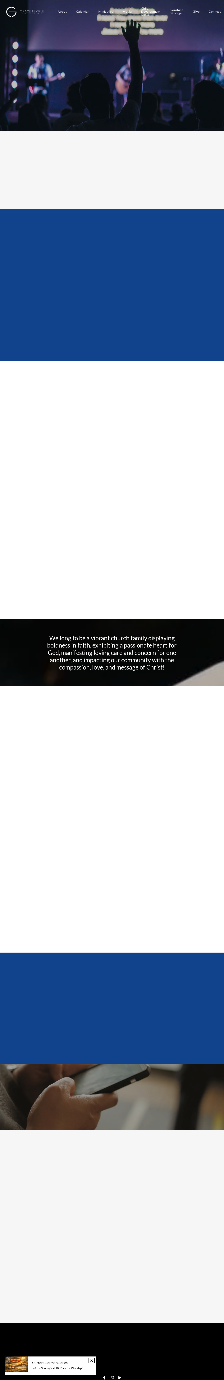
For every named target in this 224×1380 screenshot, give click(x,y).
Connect (215, 11)
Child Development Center (151, 11)
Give (196, 11)
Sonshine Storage (177, 11)
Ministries (105, 11)
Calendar (82, 11)
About (62, 11)
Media (127, 11)
